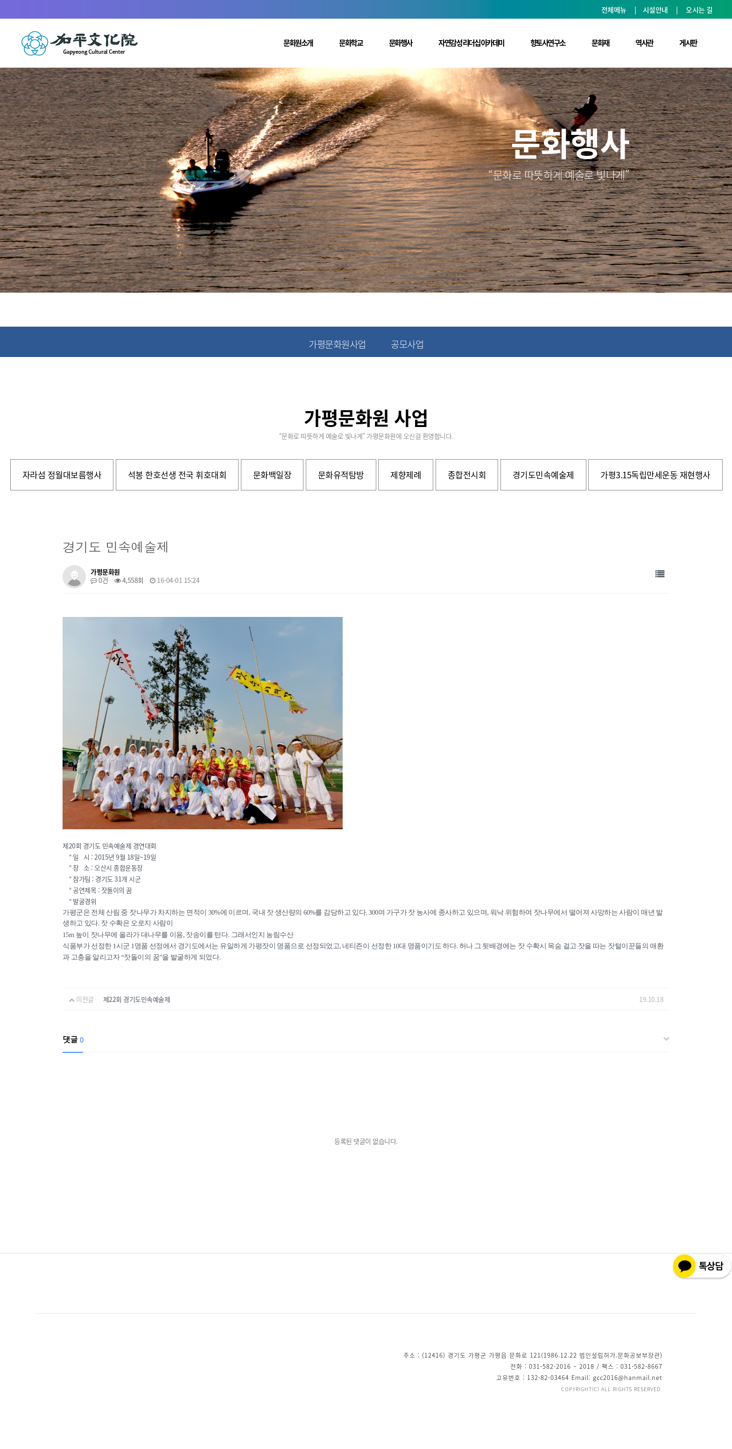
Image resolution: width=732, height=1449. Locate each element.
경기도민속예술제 (543, 475)
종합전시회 (467, 475)
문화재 (600, 42)
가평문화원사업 (337, 344)
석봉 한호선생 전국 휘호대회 (177, 475)
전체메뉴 (613, 10)
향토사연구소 (547, 42)
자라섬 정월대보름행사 (62, 475)
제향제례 (405, 475)
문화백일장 (272, 475)
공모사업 (407, 344)
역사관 (644, 42)
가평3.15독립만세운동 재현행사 (655, 475)
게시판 (688, 42)
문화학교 (350, 42)
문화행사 (400, 42)
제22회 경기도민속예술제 (136, 999)
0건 (99, 580)
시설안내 (655, 10)
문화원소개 (298, 42)
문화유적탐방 (341, 475)
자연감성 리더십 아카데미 (471, 42)
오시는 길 (699, 10)
